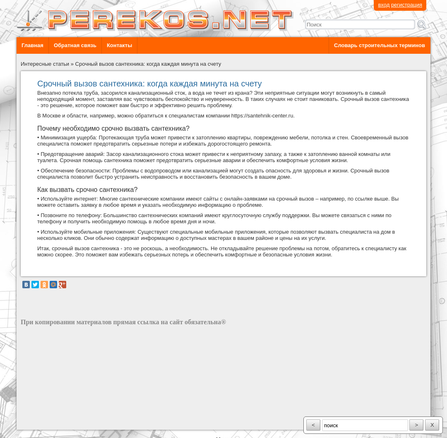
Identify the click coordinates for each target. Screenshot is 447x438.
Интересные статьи (45, 64)
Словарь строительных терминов (379, 45)
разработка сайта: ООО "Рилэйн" (62, 422)
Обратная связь (75, 45)
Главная (32, 45)
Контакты (119, 45)
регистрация (406, 5)
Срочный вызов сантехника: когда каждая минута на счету (148, 64)
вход (383, 5)
